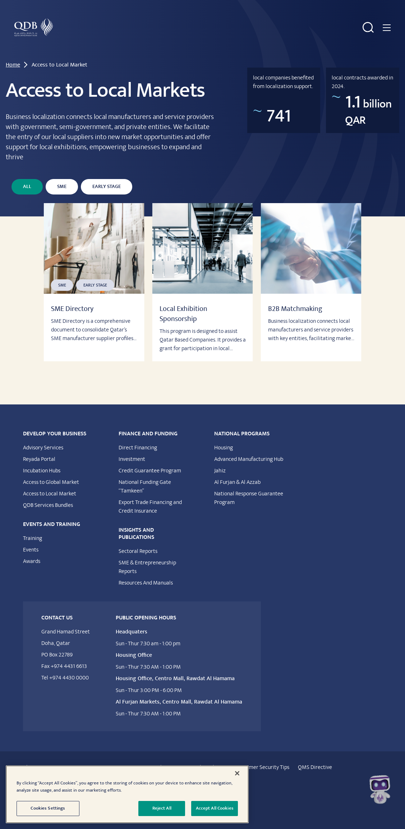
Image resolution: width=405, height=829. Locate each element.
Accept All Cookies (215, 808)
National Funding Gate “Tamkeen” (145, 498)
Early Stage (106, 198)
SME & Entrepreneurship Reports (147, 578)
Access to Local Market (49, 505)
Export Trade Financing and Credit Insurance (150, 518)
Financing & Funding (156, 34)
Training (32, 549)
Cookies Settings (48, 808)
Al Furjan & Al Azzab (237, 493)
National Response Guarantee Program (248, 509)
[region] (127, 794)
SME (61, 198)
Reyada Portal (39, 470)
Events (30, 561)
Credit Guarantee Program (150, 482)
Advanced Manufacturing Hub (248, 470)
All (27, 198)
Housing (223, 459)
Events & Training (214, 34)
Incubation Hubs (41, 482)
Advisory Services (43, 459)
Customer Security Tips (262, 778)
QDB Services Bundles (48, 516)
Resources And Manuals (146, 594)
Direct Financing (138, 459)
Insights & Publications (264, 38)
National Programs (337, 34)
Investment (132, 470)
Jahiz (220, 482)
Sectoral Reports (138, 562)
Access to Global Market (51, 493)
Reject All (161, 808)
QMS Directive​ (315, 778)
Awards (31, 572)
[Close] (237, 773)
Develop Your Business (92, 34)
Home (13, 76)
